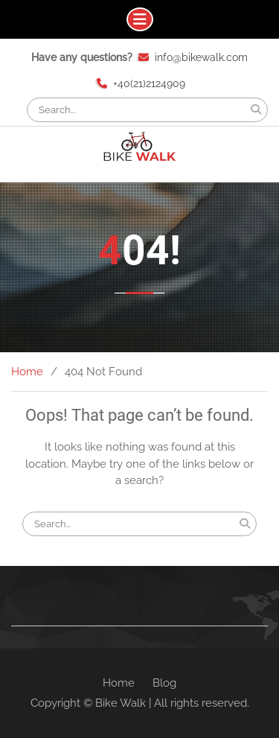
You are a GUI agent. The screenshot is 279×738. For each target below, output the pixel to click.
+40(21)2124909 (149, 83)
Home (119, 683)
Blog (164, 683)
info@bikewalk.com (201, 57)
